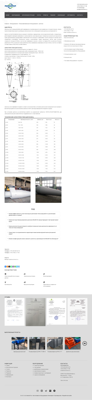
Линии (7, 15)
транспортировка (39, 365)
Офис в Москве (64, 380)
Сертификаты (71, 15)
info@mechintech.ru (82, 9)
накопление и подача (39, 371)
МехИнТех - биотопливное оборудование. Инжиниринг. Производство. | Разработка (47, 395)
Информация (61, 15)
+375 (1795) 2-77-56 (82, 6)
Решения (52, 15)
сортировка (37, 367)
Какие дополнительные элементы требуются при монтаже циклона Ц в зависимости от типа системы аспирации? (33, 226)
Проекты (45, 15)
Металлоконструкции (28, 15)
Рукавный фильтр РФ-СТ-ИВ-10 (37, 351)
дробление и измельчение (41, 369)
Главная (7, 23)
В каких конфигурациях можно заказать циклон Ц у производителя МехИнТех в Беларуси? (33, 238)
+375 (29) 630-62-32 (82, 4)
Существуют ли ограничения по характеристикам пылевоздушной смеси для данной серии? (32, 233)
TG (78, 7)
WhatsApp (81, 7)
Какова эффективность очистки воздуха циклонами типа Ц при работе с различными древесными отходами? (32, 214)
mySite (70, 395)
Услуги (39, 15)
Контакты (80, 15)
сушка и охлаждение (39, 375)
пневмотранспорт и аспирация (42, 373)
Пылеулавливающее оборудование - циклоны (31, 23)
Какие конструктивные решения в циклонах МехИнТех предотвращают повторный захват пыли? (33, 220)
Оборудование (16, 15)
